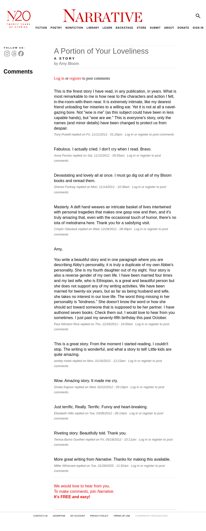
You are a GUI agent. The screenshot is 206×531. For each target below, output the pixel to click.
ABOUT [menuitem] (169, 27)
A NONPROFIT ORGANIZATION (151, 516)
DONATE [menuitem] (183, 27)
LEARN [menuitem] (107, 27)
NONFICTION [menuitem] (74, 27)
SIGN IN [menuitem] (198, 27)
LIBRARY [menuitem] (93, 27)
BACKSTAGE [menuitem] (124, 27)
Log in (59, 78)
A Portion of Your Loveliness (101, 51)
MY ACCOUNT (77, 516)
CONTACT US (40, 516)
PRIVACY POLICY (99, 516)
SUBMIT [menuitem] (155, 27)
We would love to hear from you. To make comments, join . (84, 491)
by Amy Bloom (66, 64)
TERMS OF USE (122, 516)
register (75, 78)
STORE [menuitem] (141, 27)
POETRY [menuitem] (56, 27)
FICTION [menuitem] (41, 27)
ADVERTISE (59, 516)
